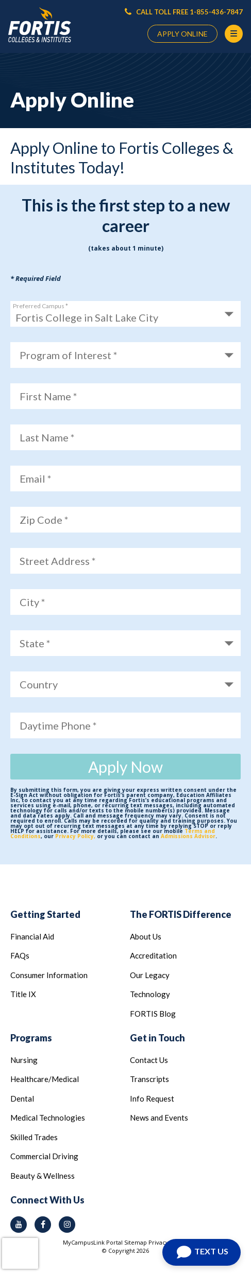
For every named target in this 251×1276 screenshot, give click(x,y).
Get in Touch (157, 1037)
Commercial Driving (44, 1156)
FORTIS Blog (153, 1013)
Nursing (24, 1060)
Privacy (158, 1242)
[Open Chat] (201, 1252)
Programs (31, 1037)
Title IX (23, 994)
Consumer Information (49, 975)
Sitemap (135, 1242)
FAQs (19, 955)
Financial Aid (32, 936)
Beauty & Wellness (42, 1175)
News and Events (159, 1117)
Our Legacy (150, 975)
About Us (145, 936)
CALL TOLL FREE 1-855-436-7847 (184, 12)
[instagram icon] (67, 1224)
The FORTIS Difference (180, 914)
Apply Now (125, 766)
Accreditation (153, 955)
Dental (22, 1098)
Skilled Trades (34, 1137)
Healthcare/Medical (44, 1079)
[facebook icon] (43, 1224)
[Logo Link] (39, 25)
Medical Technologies (47, 1117)
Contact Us (149, 1060)
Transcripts (149, 1079)
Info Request (152, 1098)
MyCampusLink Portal (93, 1242)
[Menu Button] (234, 34)
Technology (150, 994)
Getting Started (45, 914)
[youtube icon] (18, 1224)
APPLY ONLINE (182, 33)
